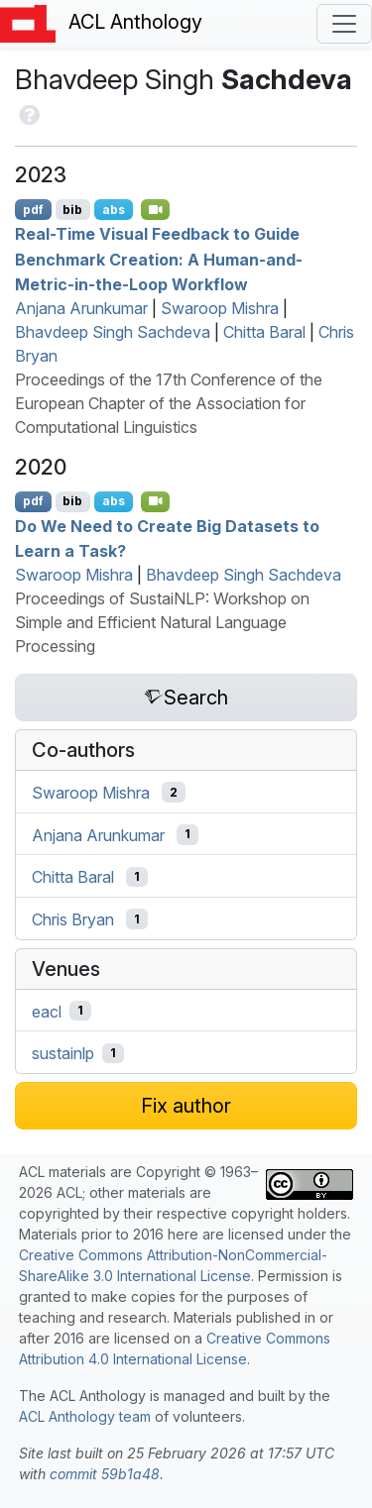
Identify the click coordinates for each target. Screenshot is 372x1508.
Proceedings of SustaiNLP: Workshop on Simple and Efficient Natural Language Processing (162, 622)
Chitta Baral (264, 332)
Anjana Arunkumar (81, 308)
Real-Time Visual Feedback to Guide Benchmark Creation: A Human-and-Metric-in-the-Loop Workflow (159, 259)
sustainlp (63, 1053)
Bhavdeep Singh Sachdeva (112, 332)
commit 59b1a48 (105, 1473)
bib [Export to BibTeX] (72, 209)
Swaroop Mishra (220, 308)
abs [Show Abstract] (113, 209)
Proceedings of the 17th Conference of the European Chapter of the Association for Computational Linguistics (168, 403)
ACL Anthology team (85, 1416)
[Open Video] (156, 209)
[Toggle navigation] (344, 24)
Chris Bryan (73, 919)
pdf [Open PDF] (33, 209)
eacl (47, 1011)
